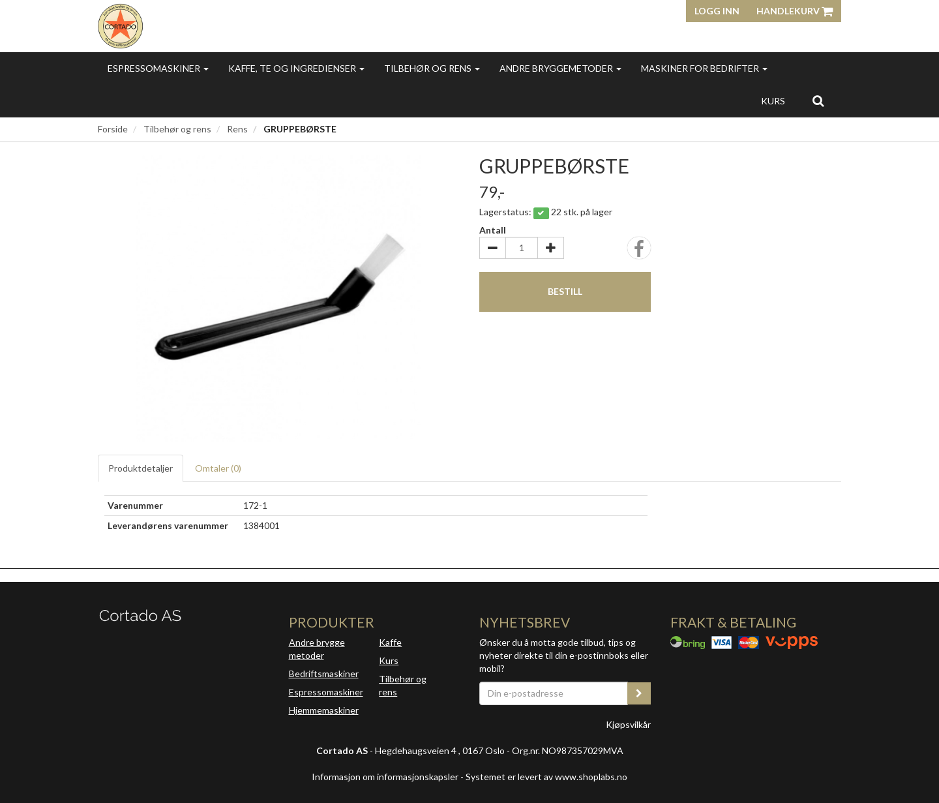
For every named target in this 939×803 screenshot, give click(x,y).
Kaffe (390, 642)
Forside (113, 128)
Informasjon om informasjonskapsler (385, 776)
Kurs (773, 100)
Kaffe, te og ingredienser (296, 68)
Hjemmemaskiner (324, 710)
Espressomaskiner (158, 68)
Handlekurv (794, 10)
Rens (237, 128)
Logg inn (716, 10)
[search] (818, 100)
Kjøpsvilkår (628, 724)
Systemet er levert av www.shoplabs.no (546, 776)
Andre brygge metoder (317, 649)
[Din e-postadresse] (553, 693)
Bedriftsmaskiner (324, 673)
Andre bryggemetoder (560, 68)
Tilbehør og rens (432, 68)
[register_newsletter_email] (639, 693)
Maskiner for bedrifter (704, 68)
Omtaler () (218, 468)
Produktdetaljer (140, 468)
